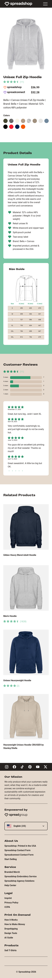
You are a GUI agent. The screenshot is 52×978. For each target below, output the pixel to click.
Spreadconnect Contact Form (19, 854)
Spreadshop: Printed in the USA (20, 846)
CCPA (7, 907)
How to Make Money (14, 924)
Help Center (10, 885)
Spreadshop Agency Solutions (19, 881)
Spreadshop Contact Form (17, 850)
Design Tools (10, 933)
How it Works (11, 919)
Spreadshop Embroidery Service (20, 876)
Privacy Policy (11, 902)
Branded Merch (12, 872)
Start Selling (10, 859)
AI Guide (8, 937)
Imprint (8, 898)
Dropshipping (11, 928)
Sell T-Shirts (10, 950)
